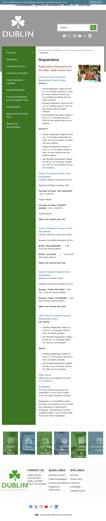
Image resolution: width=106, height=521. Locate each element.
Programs (11, 52)
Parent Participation (15, 90)
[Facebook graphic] (64, 35)
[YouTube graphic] (79, 35)
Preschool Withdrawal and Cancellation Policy (17, 98)
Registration (12, 59)
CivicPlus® (67, 515)
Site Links (77, 470)
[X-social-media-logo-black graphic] (36, 506)
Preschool (89, 50)
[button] (93, 27)
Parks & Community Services (74, 50)
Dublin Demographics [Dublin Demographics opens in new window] (58, 479)
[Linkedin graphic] (89, 35)
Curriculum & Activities (17, 73)
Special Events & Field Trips (17, 115)
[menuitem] (19, 52)
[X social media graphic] (69, 36)
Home (41, 50)
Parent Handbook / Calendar (15, 81)
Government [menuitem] (24, 5)
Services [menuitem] (41, 5)
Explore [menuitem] (85, 5)
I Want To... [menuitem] (70, 5)
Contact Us (75, 483)
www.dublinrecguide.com (53, 390)
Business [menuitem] (54, 5)
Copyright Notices (77, 491)
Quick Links (57, 470)
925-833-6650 (40, 484)
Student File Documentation (13, 125)
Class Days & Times (15, 66)
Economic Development (59, 483)
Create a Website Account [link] (12, 2)
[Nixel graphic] (84, 35)
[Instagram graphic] (74, 35)
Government (48, 50)
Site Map (74, 475)
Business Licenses (57, 475)
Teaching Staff (13, 107)
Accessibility (75, 487)
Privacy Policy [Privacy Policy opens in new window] (76, 479)
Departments (58, 50)
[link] (96, 2)
